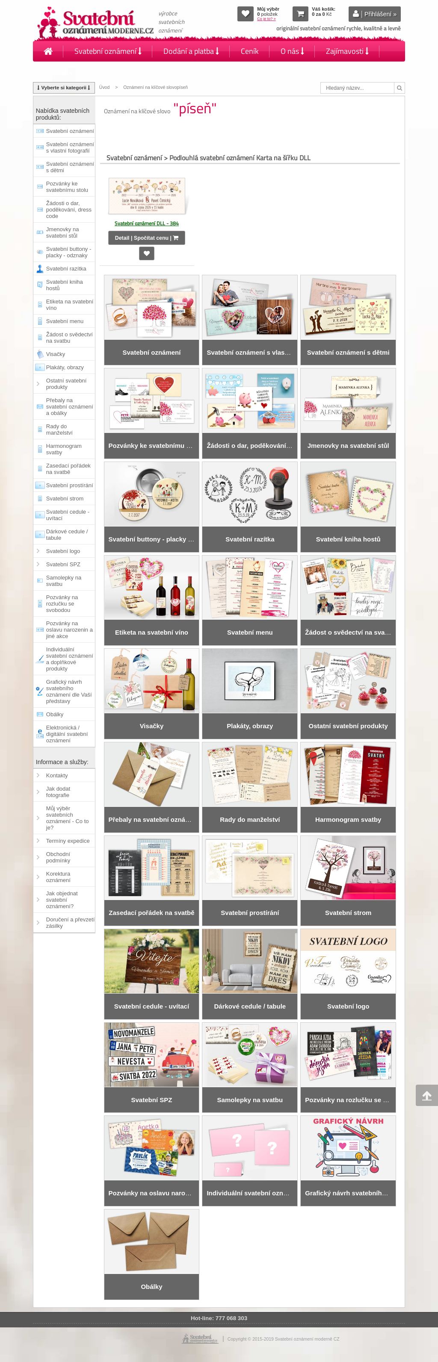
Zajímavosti (347, 51)
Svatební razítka (66, 268)
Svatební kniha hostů (64, 285)
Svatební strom (64, 498)
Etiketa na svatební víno (70, 304)
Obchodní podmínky (58, 857)
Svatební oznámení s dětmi (70, 167)
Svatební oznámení (108, 51)
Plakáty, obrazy (65, 367)
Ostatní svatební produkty (66, 383)
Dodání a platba (191, 51)
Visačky (55, 354)
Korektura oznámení (58, 877)
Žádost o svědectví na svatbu (69, 337)
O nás (292, 51)
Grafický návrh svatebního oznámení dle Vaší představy (69, 691)
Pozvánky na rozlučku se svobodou (62, 603)
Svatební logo (63, 551)
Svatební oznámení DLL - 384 (147, 223)
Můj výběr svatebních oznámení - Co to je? (67, 818)
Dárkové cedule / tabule (67, 534)
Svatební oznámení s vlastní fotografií (70, 147)
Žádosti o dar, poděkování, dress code (69, 209)
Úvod (104, 87)
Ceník (250, 51)
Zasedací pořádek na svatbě (68, 468)
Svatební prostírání (69, 485)
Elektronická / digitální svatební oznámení (67, 734)
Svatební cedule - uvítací (67, 515)
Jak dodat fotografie (58, 791)
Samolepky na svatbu (63, 580)
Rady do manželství (59, 429)
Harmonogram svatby (64, 449)
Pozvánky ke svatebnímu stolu (67, 186)
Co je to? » (266, 19)
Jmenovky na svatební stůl (62, 232)
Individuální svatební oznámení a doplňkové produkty (69, 659)
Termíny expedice (68, 841)
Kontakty (58, 71)
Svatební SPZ (63, 564)
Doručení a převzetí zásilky (70, 922)
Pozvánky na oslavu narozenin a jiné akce (69, 629)
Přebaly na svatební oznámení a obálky (69, 406)
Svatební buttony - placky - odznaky (69, 252)
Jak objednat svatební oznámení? (62, 899)
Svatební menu (64, 321)
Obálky (54, 714)
